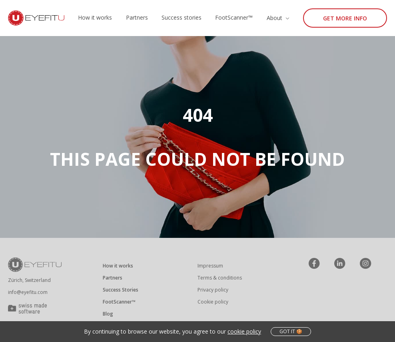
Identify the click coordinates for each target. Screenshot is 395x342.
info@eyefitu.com (28, 292)
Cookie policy (213, 301)
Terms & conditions (220, 277)
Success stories (181, 17)
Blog (108, 313)
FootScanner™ (234, 17)
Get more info (345, 18)
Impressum (210, 265)
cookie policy (244, 331)
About (274, 18)
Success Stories (120, 289)
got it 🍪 (290, 331)
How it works (95, 17)
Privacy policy (213, 289)
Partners (137, 17)
